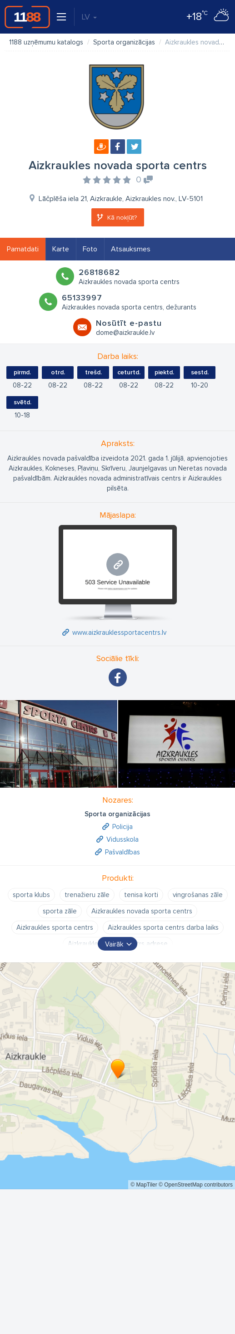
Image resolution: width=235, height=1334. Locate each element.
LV (89, 17)
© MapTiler (143, 1185)
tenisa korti (141, 895)
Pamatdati (23, 249)
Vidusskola (122, 839)
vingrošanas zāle (198, 895)
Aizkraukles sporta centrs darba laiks (163, 927)
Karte (60, 249)
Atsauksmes (130, 249)
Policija (122, 827)
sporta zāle (60, 911)
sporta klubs (31, 895)
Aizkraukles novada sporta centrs (141, 911)
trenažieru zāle (87, 895)
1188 (27, 16)
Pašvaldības (122, 852)
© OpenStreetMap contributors (196, 1185)
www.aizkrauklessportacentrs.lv (119, 632)
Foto (90, 249)
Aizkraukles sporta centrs (54, 927)
